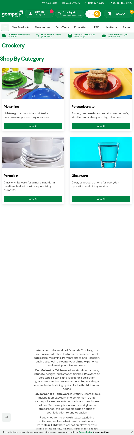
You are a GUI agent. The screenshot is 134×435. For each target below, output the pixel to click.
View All (33, 126)
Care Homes (42, 27)
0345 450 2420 (121, 2)
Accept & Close (101, 432)
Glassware (80, 176)
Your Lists (49, 2)
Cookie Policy (85, 432)
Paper (126, 27)
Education (80, 27)
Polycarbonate (83, 106)
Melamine (11, 106)
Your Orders (71, 2)
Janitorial (112, 27)
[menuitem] (5, 27)
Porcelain (11, 176)
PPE (96, 27)
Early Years (62, 27)
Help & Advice (94, 2)
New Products (21, 27)
